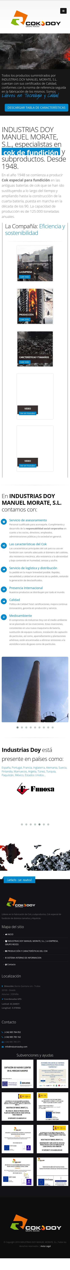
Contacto (10, 962)
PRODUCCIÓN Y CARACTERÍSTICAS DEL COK (26, 948)
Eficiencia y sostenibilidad (35, 229)
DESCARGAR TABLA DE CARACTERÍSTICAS (36, 107)
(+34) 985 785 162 (12, 1034)
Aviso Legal (46, 1243)
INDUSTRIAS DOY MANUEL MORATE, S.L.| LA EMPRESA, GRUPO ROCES (31, 940)
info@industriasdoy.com (16, 1044)
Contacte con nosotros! (19, 877)
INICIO (9, 932)
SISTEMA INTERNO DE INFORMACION (23, 955)
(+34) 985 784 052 (12, 1029)
